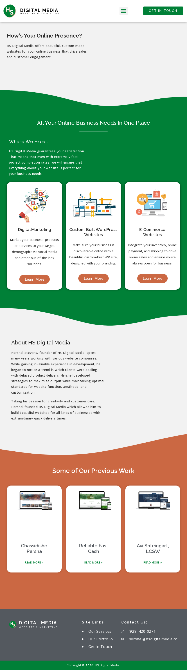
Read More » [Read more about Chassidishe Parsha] (34, 562)
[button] (123, 11)
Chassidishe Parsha (34, 548)
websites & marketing (39, 13)
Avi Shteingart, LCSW (153, 548)
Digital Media (39, 10)
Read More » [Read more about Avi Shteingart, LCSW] (153, 562)
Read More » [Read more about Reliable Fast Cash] (93, 562)
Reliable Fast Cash (93, 548)
